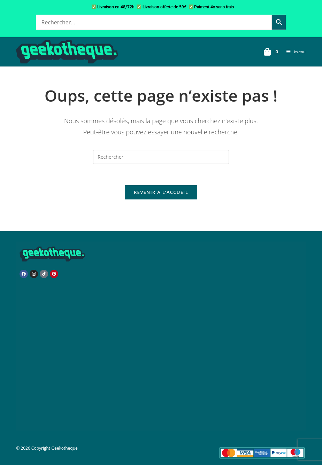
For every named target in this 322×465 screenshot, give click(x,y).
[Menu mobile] (293, 51)
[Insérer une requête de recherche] (161, 157)
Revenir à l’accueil (161, 192)
